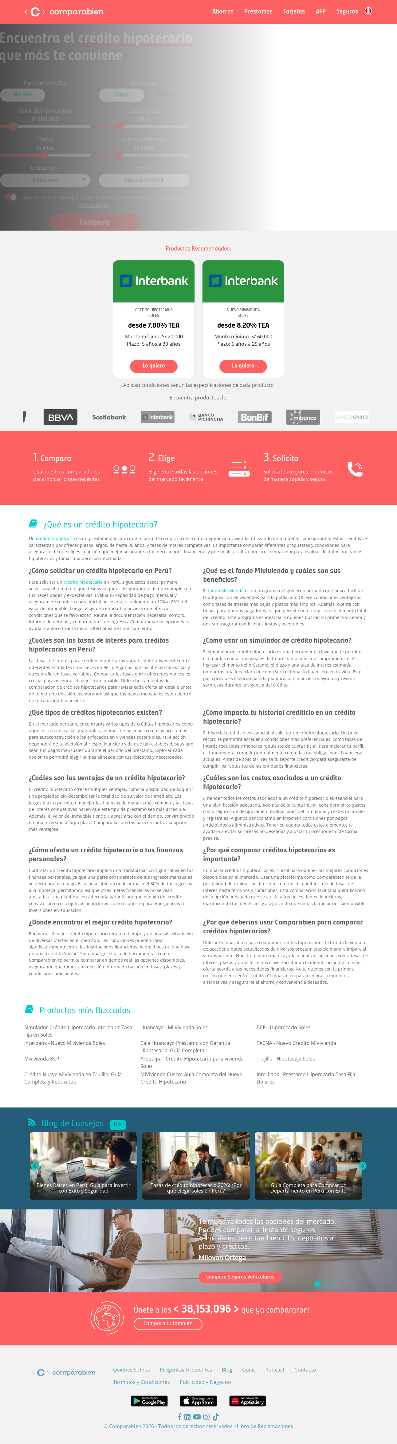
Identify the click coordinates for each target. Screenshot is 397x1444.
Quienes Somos (131, 1369)
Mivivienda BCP (41, 1058)
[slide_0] (317, 1284)
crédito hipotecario (55, 538)
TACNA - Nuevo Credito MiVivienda (296, 1043)
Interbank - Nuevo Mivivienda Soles (64, 1043)
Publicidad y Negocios (206, 1382)
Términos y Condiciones (141, 1382)
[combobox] (69, 171)
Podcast (275, 1369)
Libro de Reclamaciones (265, 1426)
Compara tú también (168, 1324)
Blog (227, 1369)
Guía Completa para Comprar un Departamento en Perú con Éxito (308, 1188)
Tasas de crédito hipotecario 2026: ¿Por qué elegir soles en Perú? (196, 1188)
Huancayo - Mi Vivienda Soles (174, 1027)
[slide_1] (325, 1284)
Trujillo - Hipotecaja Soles (286, 1058)
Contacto (305, 1369)
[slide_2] (333, 1284)
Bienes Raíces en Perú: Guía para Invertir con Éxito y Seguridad (84, 1188)
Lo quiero (154, 366)
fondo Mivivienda (226, 591)
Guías (249, 1369)
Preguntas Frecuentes (186, 1369)
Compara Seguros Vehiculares (240, 1277)
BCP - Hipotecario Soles (284, 1027)
